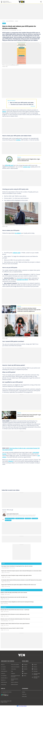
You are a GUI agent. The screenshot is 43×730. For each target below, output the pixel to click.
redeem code (16, 252)
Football (3, 577)
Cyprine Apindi (14, 30)
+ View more (32, 106)
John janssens (27, 518)
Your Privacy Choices (21, 706)
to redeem (18, 233)
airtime (18, 140)
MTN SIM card (9, 165)
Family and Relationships (5, 567)
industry (10, 461)
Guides (16, 21)
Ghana (4, 111)
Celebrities (2, 594)
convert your (26, 167)
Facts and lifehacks (10, 21)
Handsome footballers (9, 518)
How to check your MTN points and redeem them (24, 102)
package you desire (22, 279)
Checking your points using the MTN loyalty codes (25, 104)
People (3, 586)
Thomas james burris (20, 518)
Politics (3, 581)
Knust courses (8, 520)
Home (3, 21)
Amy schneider (34, 518)
